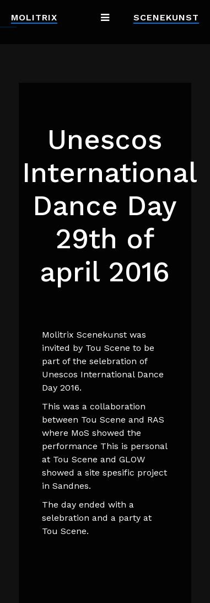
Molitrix (34, 17)
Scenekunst (166, 17)
